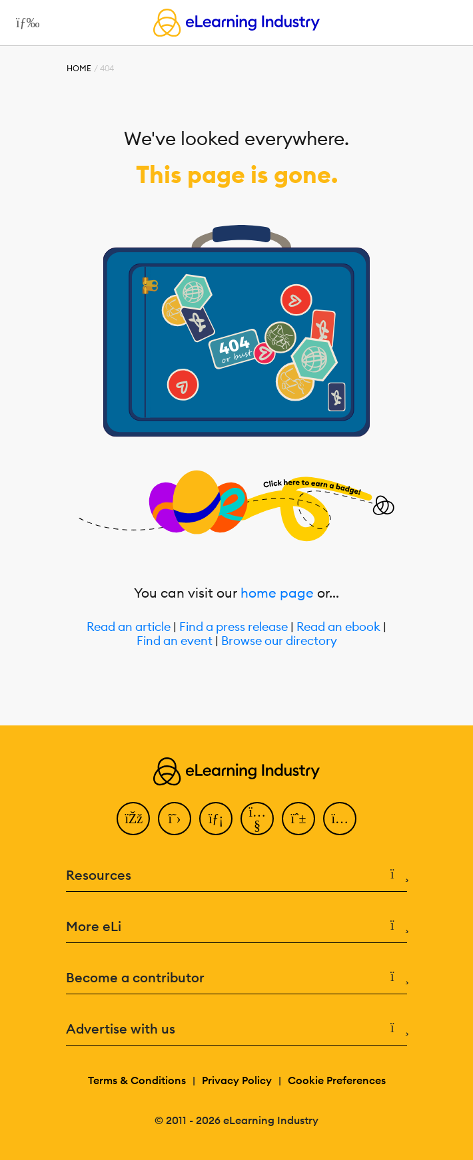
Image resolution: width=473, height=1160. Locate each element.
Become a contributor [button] (236, 978)
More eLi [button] (236, 926)
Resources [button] (236, 875)
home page (277, 592)
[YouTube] (257, 818)
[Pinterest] (298, 818)
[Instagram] (339, 818)
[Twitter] (174, 818)
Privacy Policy (237, 1080)
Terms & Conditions (137, 1080)
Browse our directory (279, 641)
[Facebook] (133, 818)
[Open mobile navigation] (24, 22)
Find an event (175, 641)
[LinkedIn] (216, 818)
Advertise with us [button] (236, 1029)
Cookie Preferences (337, 1080)
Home (79, 68)
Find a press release (233, 627)
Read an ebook (338, 627)
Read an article (129, 627)
